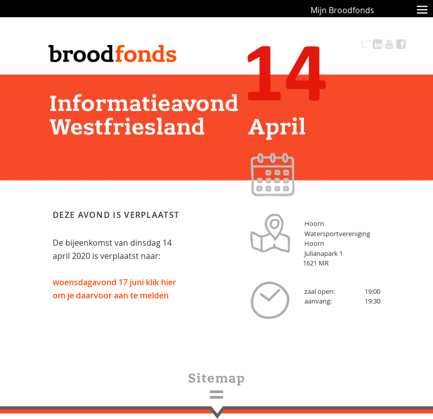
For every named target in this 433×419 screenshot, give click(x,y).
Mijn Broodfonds (342, 10)
